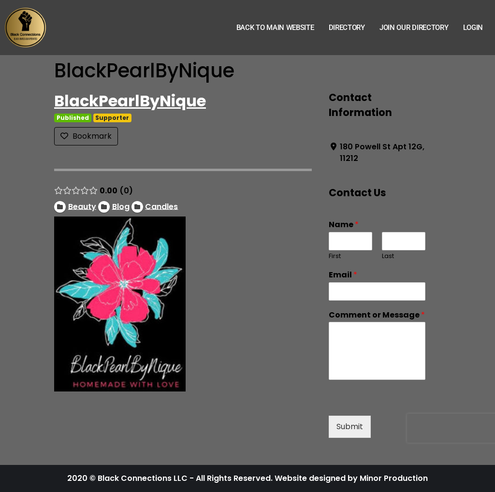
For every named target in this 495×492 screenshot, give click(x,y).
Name (344, 225)
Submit (349, 426)
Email (343, 275)
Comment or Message (377, 315)
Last (388, 256)
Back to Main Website (275, 27)
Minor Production (394, 478)
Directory (347, 27)
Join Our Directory (414, 27)
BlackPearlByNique (130, 101)
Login (473, 27)
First (335, 256)
